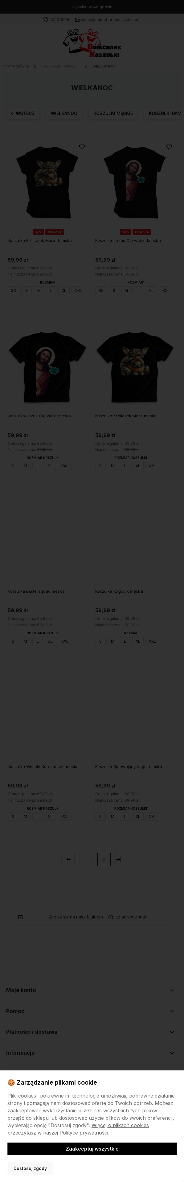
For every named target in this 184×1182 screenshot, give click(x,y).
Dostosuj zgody (30, 1168)
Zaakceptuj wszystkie (92, 1149)
